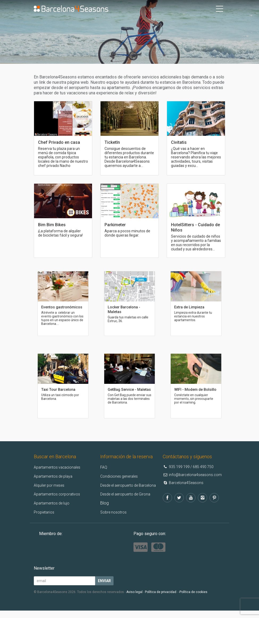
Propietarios (45, 512)
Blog (104, 510)
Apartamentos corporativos (60, 494)
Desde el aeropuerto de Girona (129, 501)
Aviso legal (134, 599)
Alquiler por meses (51, 485)
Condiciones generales (121, 476)
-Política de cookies (193, 599)
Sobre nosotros (115, 519)
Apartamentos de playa (56, 476)
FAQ (104, 467)
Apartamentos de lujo (54, 503)
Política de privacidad (160, 599)
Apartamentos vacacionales (60, 467)
